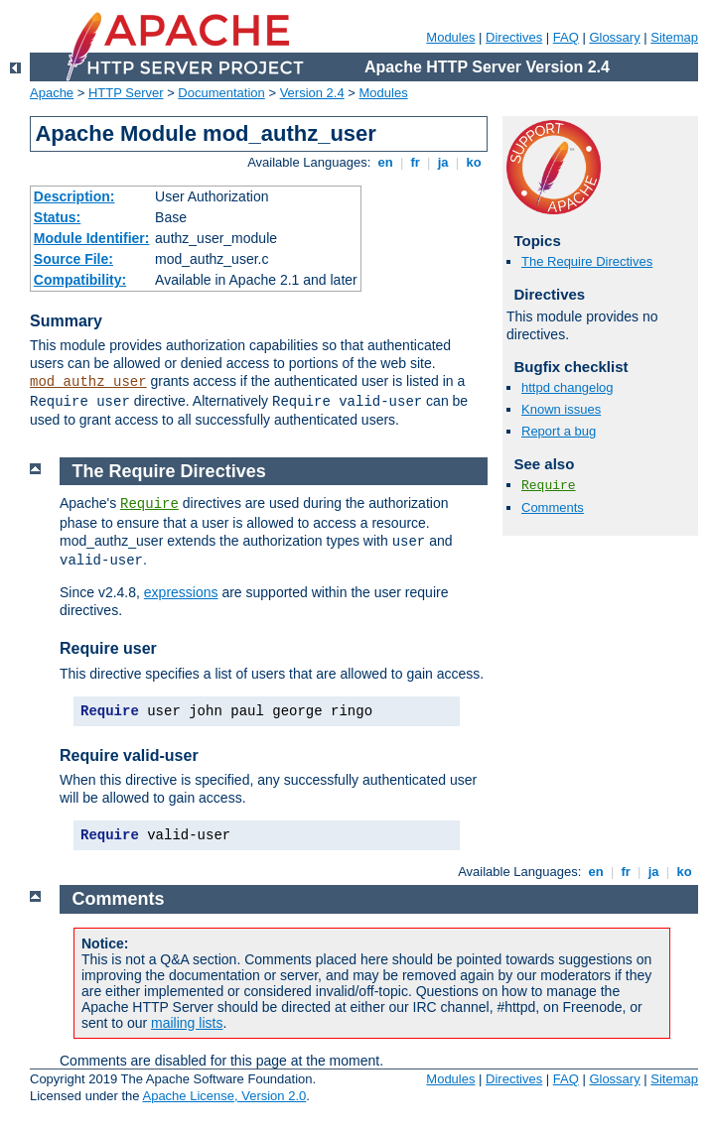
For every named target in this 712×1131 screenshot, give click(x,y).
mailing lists (186, 1023)
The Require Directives (586, 261)
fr (415, 162)
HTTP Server (126, 92)
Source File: (73, 259)
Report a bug (558, 431)
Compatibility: (80, 280)
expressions (181, 592)
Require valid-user (129, 755)
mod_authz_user (88, 382)
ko (474, 162)
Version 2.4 (312, 92)
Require (548, 485)
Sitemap (674, 37)
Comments (552, 507)
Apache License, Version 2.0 (224, 1095)
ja (443, 162)
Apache (51, 92)
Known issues (561, 409)
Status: (57, 217)
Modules (450, 37)
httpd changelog (567, 387)
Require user (108, 648)
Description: (74, 196)
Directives (514, 37)
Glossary (614, 37)
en (385, 162)
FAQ (566, 37)
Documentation (221, 92)
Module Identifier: (92, 238)
